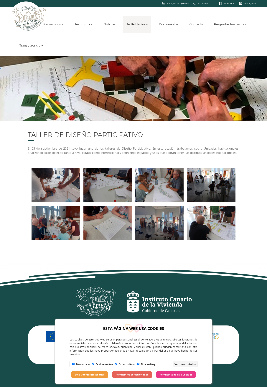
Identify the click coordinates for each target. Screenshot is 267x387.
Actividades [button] (137, 26)
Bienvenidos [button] (53, 26)
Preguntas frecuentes (230, 26)
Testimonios (84, 26)
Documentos (168, 26)
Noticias (110, 26)
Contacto (196, 26)
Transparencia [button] (31, 47)
